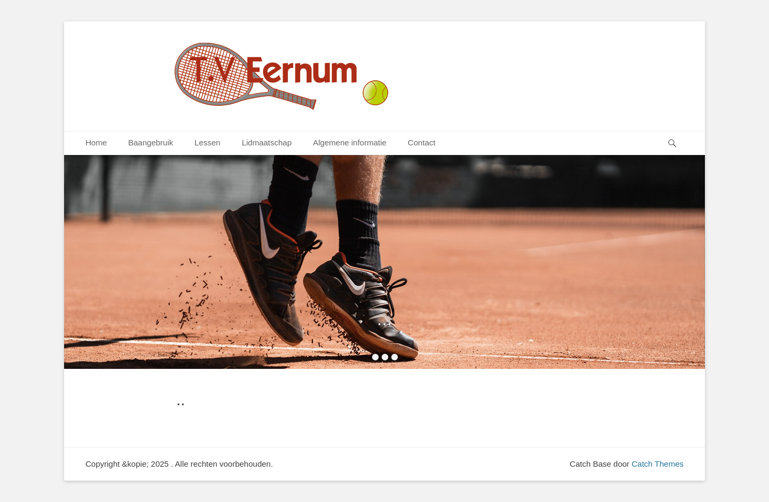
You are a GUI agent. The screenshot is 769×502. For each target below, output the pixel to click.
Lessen (207, 142)
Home (96, 142)
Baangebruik (150, 142)
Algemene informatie (350, 142)
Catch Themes (658, 463)
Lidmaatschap (267, 142)
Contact (422, 142)
